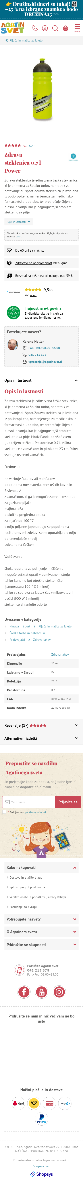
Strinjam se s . (27, 812)
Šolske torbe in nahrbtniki (27, 633)
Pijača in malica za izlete (26, 40)
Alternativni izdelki (40, 738)
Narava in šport (20, 626)
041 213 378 (37, 355)
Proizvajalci (18, 640)
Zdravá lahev (42, 640)
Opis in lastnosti (40, 380)
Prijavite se (68, 801)
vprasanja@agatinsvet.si (45, 362)
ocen (33, 295)
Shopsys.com (41, 1166)
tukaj (18, 236)
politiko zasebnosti (35, 812)
